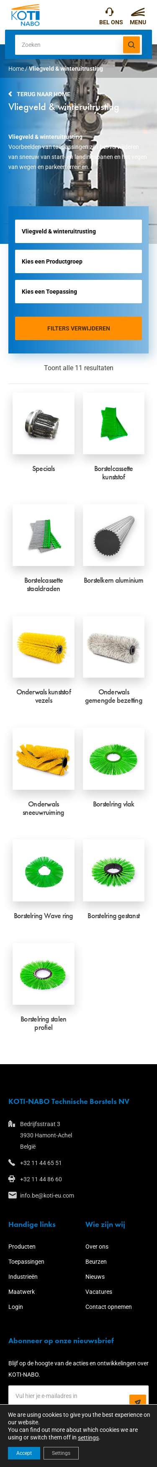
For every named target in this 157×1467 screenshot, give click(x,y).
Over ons (96, 1246)
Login (15, 1306)
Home (16, 68)
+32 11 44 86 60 (41, 1179)
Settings (61, 1453)
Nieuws (95, 1276)
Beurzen (96, 1261)
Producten (22, 1246)
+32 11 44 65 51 (109, 14)
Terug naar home (43, 94)
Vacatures (98, 1291)
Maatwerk (21, 1291)
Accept (24, 1453)
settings (88, 1437)
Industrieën (23, 1276)
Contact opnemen (108, 1306)
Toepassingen (26, 1261)
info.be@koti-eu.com (47, 1195)
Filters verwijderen (78, 328)
